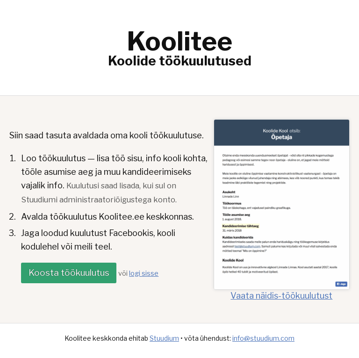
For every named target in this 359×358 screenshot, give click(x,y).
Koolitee (179, 41)
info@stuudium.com (263, 338)
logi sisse (143, 273)
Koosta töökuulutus (69, 272)
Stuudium (164, 338)
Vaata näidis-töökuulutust (282, 290)
